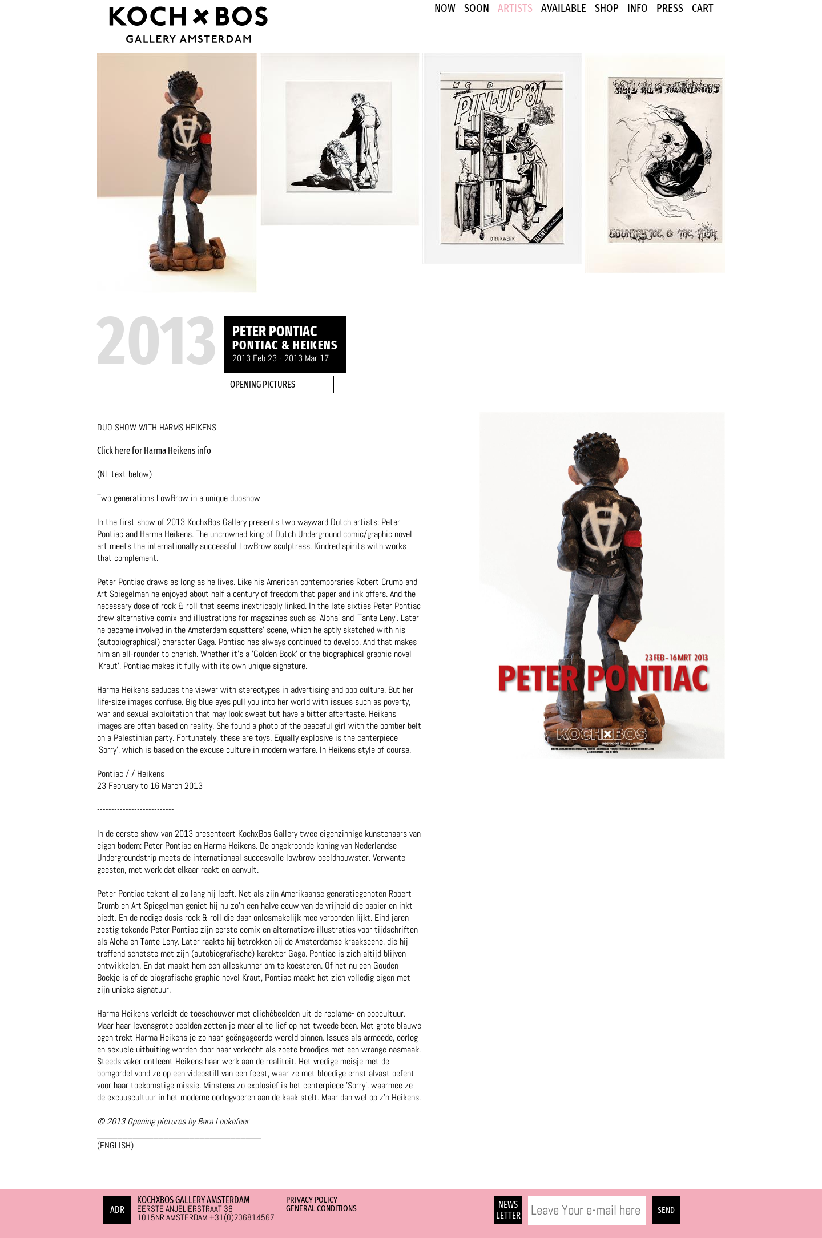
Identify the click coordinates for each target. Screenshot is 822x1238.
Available (563, 8)
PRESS (669, 8)
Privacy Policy (311, 1200)
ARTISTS (515, 8)
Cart (703, 8)
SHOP (607, 8)
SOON (476, 8)
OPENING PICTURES (262, 384)
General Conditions (321, 1208)
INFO (637, 8)
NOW (445, 8)
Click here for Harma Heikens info (154, 450)
